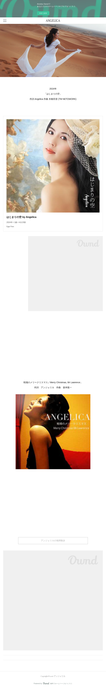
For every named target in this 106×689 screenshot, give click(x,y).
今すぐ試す (43, 13)
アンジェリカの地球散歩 (53, 540)
